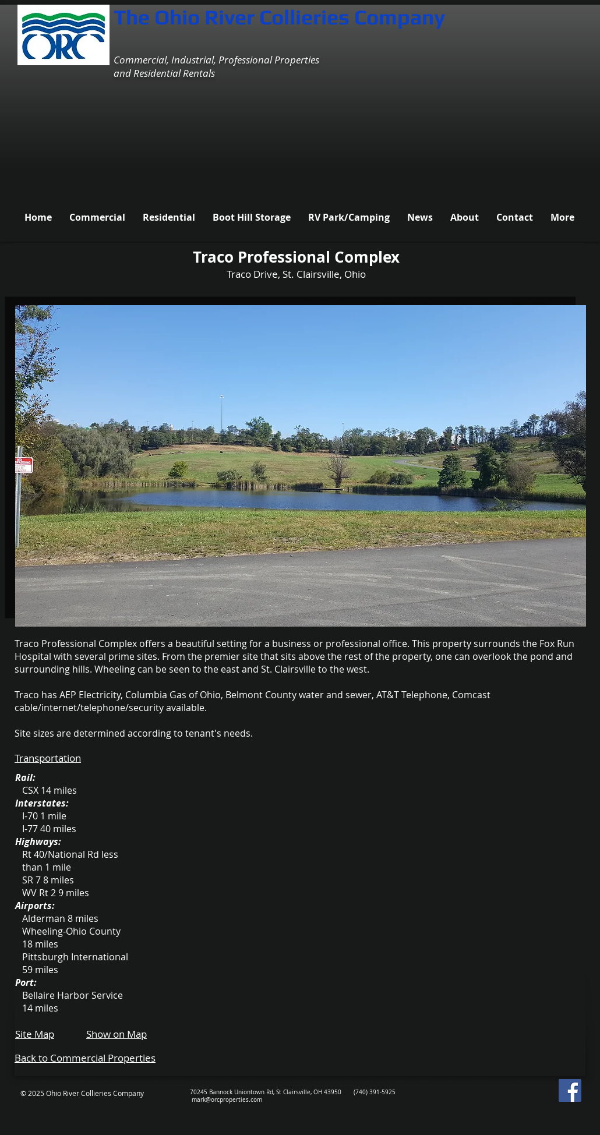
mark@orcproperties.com (227, 1100)
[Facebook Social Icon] (570, 1090)
